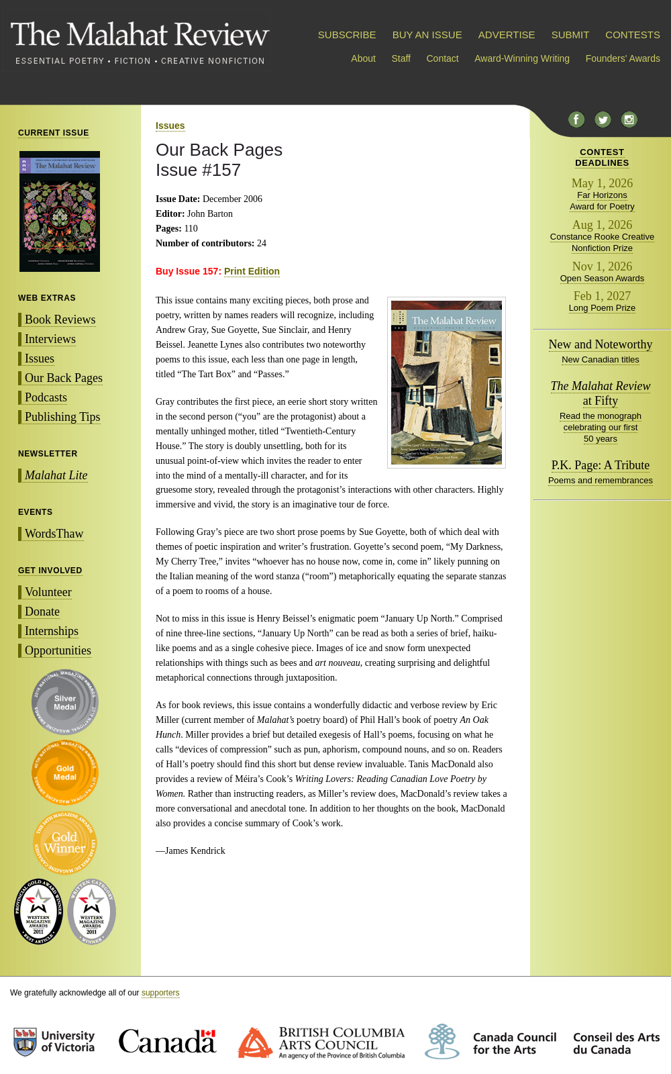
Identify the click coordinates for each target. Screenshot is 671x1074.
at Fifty (601, 393)
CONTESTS (632, 34)
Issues (39, 358)
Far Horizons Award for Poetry (602, 200)
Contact (443, 58)
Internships (52, 631)
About (363, 58)
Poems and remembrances (600, 480)
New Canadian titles (600, 359)
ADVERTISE (506, 34)
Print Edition (252, 271)
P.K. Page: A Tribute (601, 465)
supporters (161, 992)
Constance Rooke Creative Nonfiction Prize (602, 242)
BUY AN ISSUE (427, 34)
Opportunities (58, 650)
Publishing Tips (63, 417)
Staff (401, 58)
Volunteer (48, 592)
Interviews (50, 339)
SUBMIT (570, 34)
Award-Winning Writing (522, 58)
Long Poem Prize (602, 308)
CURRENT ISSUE (53, 133)
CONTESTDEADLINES (602, 157)
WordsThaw (54, 533)
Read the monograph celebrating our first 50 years (600, 427)
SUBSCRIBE (347, 34)
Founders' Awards (623, 58)
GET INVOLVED (50, 570)
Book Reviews (60, 319)
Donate (42, 611)
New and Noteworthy (601, 344)
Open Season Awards (602, 278)
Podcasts (46, 397)
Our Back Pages (64, 378)
